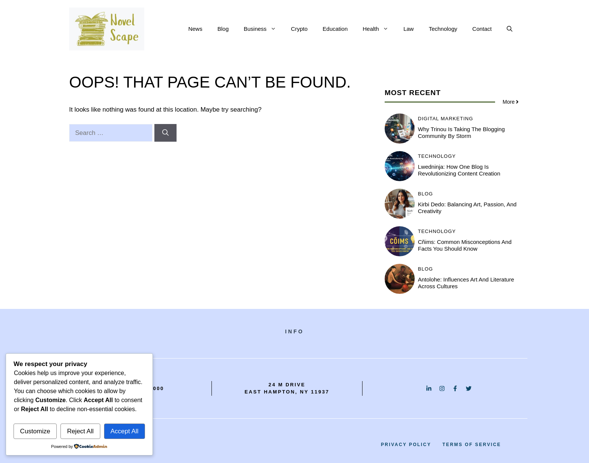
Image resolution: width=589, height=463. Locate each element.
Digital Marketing (445, 118)
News (195, 29)
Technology (443, 29)
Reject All (80, 431)
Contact (482, 29)
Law (408, 29)
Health (379, 29)
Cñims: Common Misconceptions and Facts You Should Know (465, 245)
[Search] (165, 133)
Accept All (124, 431)
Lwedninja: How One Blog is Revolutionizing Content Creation (459, 170)
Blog (223, 29)
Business (264, 29)
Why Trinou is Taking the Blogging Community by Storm (461, 132)
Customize (35, 431)
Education (335, 29)
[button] (509, 29)
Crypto (299, 29)
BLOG (425, 193)
